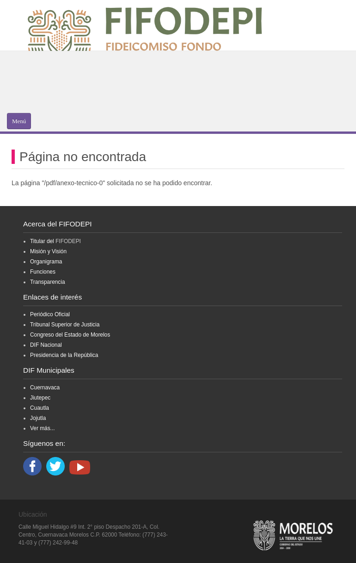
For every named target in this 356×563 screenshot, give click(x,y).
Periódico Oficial (50, 314)
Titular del (42, 241)
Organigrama (46, 261)
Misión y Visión (48, 251)
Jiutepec (40, 397)
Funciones (42, 272)
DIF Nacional (46, 345)
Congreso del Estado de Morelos (70, 335)
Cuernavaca (45, 387)
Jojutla (38, 418)
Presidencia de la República (64, 355)
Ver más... (42, 428)
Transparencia (47, 282)
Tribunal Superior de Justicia (64, 324)
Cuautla (39, 408)
